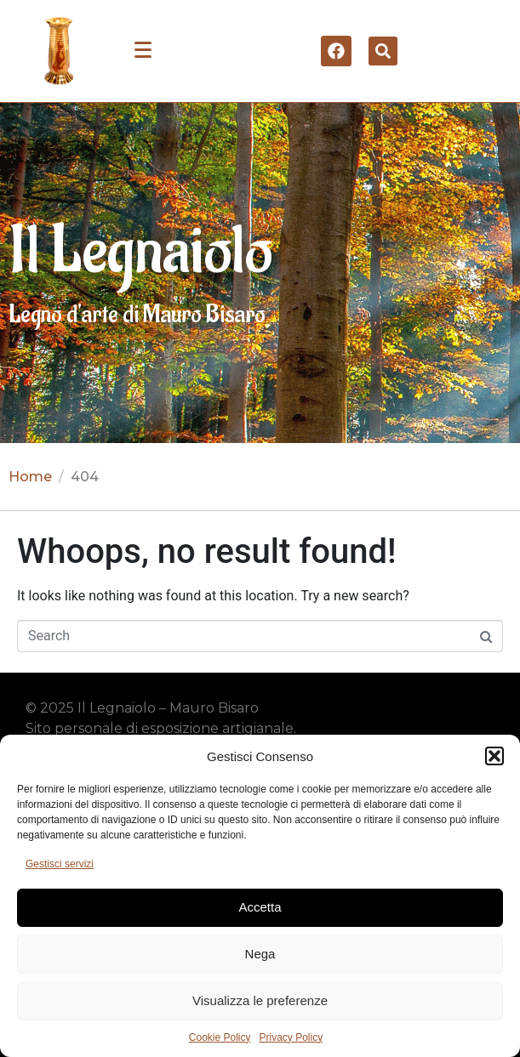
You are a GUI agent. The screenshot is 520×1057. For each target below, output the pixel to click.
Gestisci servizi (60, 864)
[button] (494, 755)
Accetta (259, 907)
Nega (260, 953)
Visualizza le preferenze (260, 1000)
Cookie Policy (220, 1037)
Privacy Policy (291, 1037)
